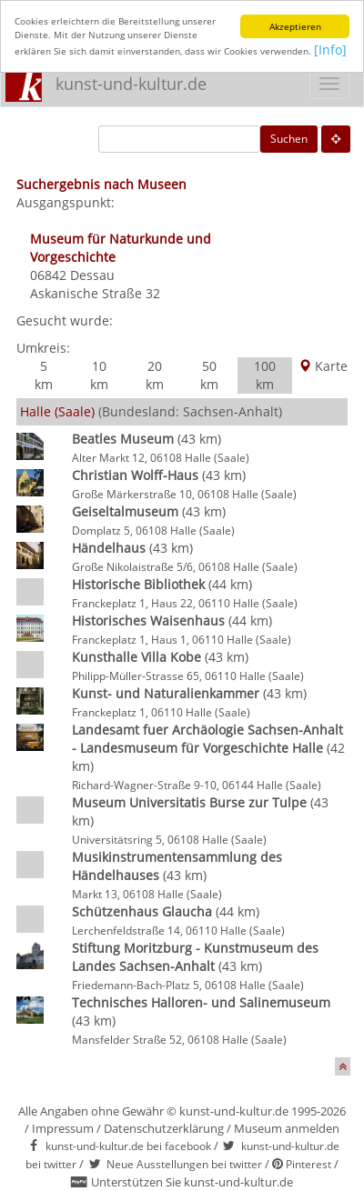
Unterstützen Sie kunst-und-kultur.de (192, 1182)
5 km (44, 375)
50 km (209, 375)
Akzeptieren (295, 26)
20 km (155, 375)
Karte (323, 366)
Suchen (289, 138)
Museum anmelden (286, 1128)
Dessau (92, 275)
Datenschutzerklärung (164, 1128)
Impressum (63, 1128)
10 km (99, 375)
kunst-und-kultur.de (131, 84)
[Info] (330, 49)
